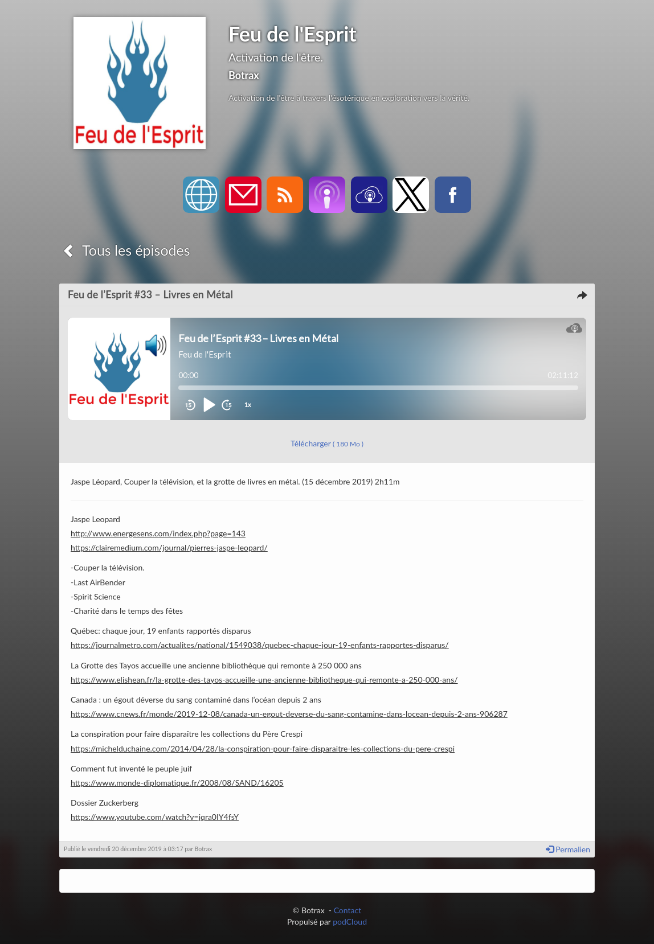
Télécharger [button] (327, 443)
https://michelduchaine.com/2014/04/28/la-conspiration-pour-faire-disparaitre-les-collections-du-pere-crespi (263, 748)
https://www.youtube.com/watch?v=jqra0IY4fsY (155, 817)
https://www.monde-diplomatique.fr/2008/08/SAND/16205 (177, 782)
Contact (348, 910)
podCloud (350, 921)
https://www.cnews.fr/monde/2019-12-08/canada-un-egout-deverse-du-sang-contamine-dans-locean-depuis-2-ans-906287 (289, 714)
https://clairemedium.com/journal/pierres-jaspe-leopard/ (169, 547)
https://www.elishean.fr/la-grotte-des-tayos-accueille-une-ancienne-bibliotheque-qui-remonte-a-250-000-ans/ (264, 679)
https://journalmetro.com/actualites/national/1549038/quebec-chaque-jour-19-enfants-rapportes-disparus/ (260, 645)
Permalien (568, 849)
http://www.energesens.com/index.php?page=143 (158, 533)
